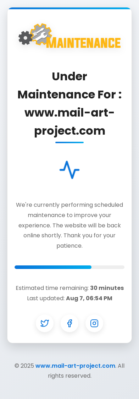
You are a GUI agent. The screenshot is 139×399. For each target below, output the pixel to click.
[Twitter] (45, 323)
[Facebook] (69, 323)
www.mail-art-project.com (75, 366)
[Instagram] (94, 323)
